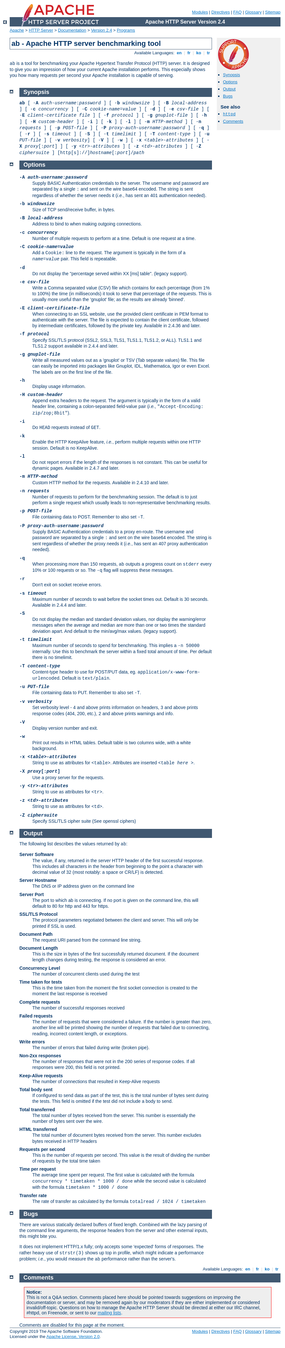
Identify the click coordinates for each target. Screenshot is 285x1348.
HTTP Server (41, 30)
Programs (126, 30)
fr (189, 52)
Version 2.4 (101, 30)
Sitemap (272, 12)
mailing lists (109, 1312)
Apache (17, 30)
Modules (200, 12)
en (179, 52)
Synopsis (231, 74)
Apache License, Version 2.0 (73, 1336)
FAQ (237, 12)
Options (230, 81)
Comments (233, 121)
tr (208, 52)
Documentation (72, 30)
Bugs (228, 96)
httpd (229, 114)
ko (198, 52)
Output (229, 89)
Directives (220, 12)
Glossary (253, 12)
